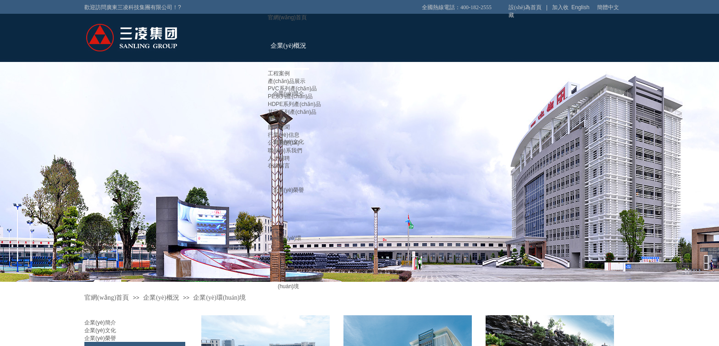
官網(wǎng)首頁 (287, 17)
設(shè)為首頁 (525, 7)
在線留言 (279, 165)
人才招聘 (279, 158)
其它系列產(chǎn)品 (292, 112)
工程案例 (279, 73)
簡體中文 (608, 7)
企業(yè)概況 (289, 45)
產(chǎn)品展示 (286, 81)
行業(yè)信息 (283, 135)
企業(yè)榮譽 (288, 190)
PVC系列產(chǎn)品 (292, 88)
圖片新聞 (279, 127)
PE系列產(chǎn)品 (290, 96)
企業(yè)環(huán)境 (219, 297)
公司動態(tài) (283, 143)
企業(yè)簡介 (100, 322)
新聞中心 (279, 120)
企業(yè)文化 (100, 330)
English (580, 7)
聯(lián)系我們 (285, 150)
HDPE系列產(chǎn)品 (294, 104)
